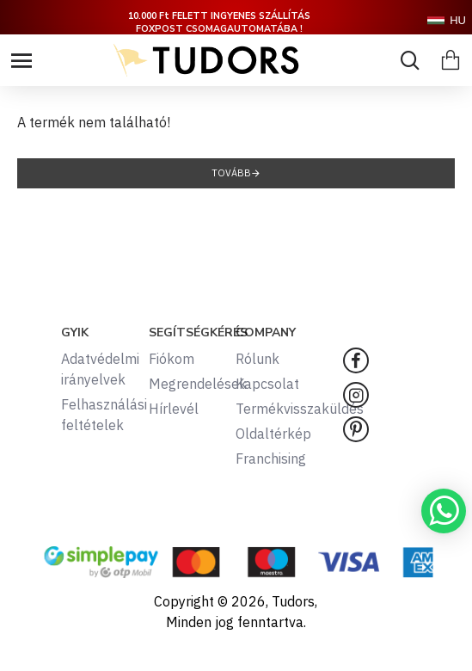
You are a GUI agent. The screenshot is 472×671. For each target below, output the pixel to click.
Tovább (231, 173)
